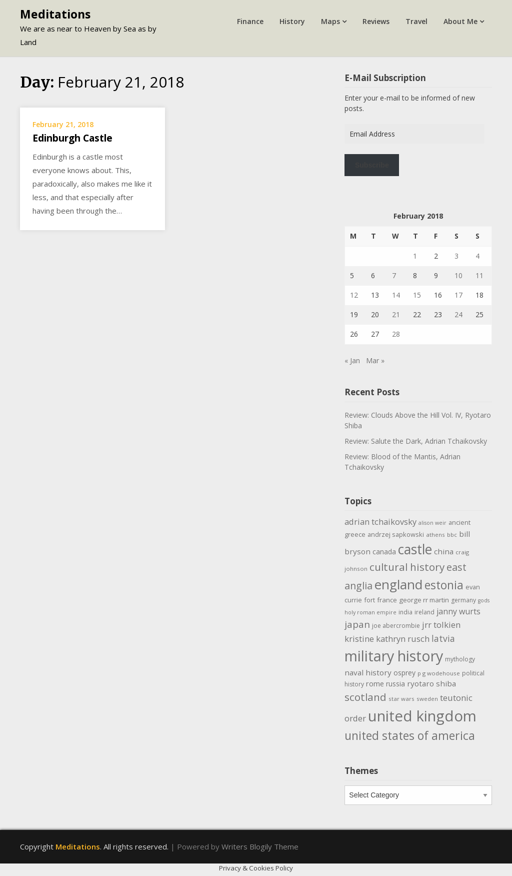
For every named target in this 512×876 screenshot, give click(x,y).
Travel (417, 21)
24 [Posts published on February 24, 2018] (458, 314)
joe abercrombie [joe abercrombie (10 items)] (396, 625)
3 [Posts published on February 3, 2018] (456, 256)
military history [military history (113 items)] (393, 655)
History (292, 21)
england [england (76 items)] (398, 584)
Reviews (376, 21)
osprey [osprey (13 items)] (405, 672)
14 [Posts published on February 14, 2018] (396, 295)
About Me (461, 21)
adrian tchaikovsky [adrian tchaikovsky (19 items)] (380, 521)
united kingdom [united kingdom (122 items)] (422, 716)
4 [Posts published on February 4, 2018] (478, 256)
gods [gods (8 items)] (484, 600)
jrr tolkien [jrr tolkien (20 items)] (441, 624)
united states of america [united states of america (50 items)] (409, 735)
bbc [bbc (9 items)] (452, 534)
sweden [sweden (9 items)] (427, 698)
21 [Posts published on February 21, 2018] (396, 314)
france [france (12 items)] (387, 599)
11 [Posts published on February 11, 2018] (480, 275)
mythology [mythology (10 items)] (460, 659)
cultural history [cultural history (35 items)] (407, 567)
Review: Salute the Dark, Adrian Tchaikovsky (415, 441)
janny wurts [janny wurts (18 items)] (458, 611)
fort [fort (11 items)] (369, 599)
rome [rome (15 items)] (375, 683)
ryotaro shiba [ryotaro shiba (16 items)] (431, 683)
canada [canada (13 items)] (384, 551)
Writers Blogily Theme (260, 846)
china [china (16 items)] (444, 551)
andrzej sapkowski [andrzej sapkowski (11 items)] (396, 534)
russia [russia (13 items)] (395, 683)
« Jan (352, 360)
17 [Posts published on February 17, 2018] (458, 295)
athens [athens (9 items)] (435, 534)
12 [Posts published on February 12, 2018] (354, 295)
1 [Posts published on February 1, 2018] (415, 256)
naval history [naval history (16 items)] (368, 672)
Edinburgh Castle (72, 138)
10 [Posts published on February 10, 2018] (458, 275)
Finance (250, 21)
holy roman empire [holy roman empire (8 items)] (370, 612)
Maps (330, 21)
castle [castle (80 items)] (415, 549)
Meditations (55, 14)
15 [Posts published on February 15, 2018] (417, 295)
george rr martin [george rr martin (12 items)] (424, 599)
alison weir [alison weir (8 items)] (432, 522)
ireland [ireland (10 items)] (424, 612)
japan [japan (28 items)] (357, 624)
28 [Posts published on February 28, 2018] (396, 334)
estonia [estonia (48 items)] (444, 585)
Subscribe (372, 165)
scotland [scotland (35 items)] (365, 697)
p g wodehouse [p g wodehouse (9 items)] (439, 673)
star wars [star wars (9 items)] (401, 698)
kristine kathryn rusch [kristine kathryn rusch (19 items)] (387, 638)
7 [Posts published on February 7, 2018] (394, 275)
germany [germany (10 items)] (463, 600)
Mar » (375, 360)
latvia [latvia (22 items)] (443, 638)
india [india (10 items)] (405, 612)
